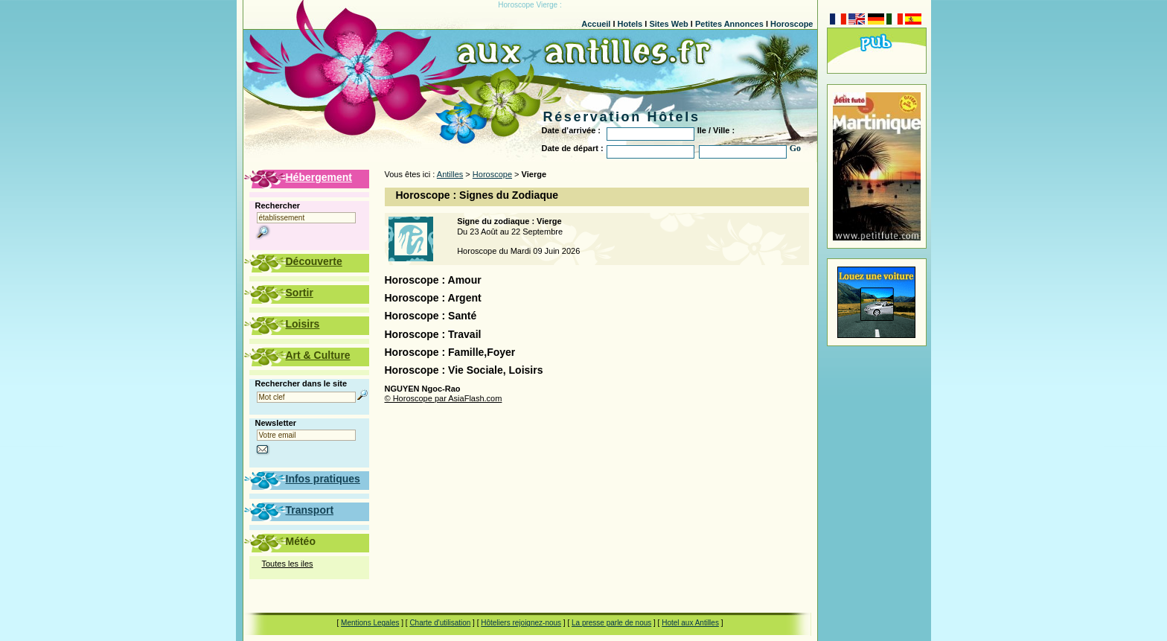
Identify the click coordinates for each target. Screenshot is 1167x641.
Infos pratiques (323, 479)
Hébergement (319, 177)
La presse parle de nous (611, 623)
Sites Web (668, 23)
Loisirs (303, 324)
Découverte (314, 261)
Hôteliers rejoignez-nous (521, 623)
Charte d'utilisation (439, 623)
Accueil (595, 23)
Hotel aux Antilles (690, 623)
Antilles (450, 174)
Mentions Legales (370, 623)
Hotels (630, 23)
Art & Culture (318, 355)
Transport (310, 510)
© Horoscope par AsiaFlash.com (443, 398)
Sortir (299, 293)
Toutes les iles (287, 563)
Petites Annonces (729, 23)
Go (795, 148)
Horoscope (791, 23)
